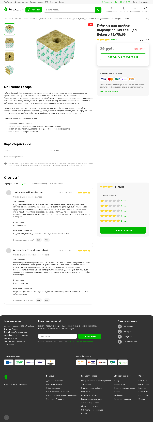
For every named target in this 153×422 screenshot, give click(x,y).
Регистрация (144, 2)
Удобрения (86, 384)
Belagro (72, 18)
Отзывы (62, 2)
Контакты (142, 380)
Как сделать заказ (36, 2)
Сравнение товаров (122, 399)
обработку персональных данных (80, 341)
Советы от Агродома (55, 399)
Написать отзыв (123, 230)
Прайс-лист (8, 2)
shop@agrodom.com (19, 332)
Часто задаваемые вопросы (58, 391)
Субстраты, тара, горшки (24, 18)
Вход (134, 2)
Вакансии (142, 388)
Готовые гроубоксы (89, 395)
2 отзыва (114, 40)
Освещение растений (90, 402)
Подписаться (89, 336)
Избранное (119, 395)
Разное (84, 413)
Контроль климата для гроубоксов (96, 380)
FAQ (46, 2)
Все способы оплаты (109, 91)
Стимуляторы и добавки (91, 388)
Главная (7, 18)
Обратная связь (53, 388)
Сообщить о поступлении (123, 56)
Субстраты (42, 18)
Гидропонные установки (91, 399)
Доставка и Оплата (54, 380)
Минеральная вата (58, 18)
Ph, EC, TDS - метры (89, 406)
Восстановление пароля (124, 388)
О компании (143, 384)
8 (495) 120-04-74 (20, 335)
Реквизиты (143, 391)
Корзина (117, 391)
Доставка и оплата (21, 2)
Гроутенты (85, 391)
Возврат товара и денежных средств (62, 395)
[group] (55, 49)
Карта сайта (143, 395)
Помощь (53, 2)
